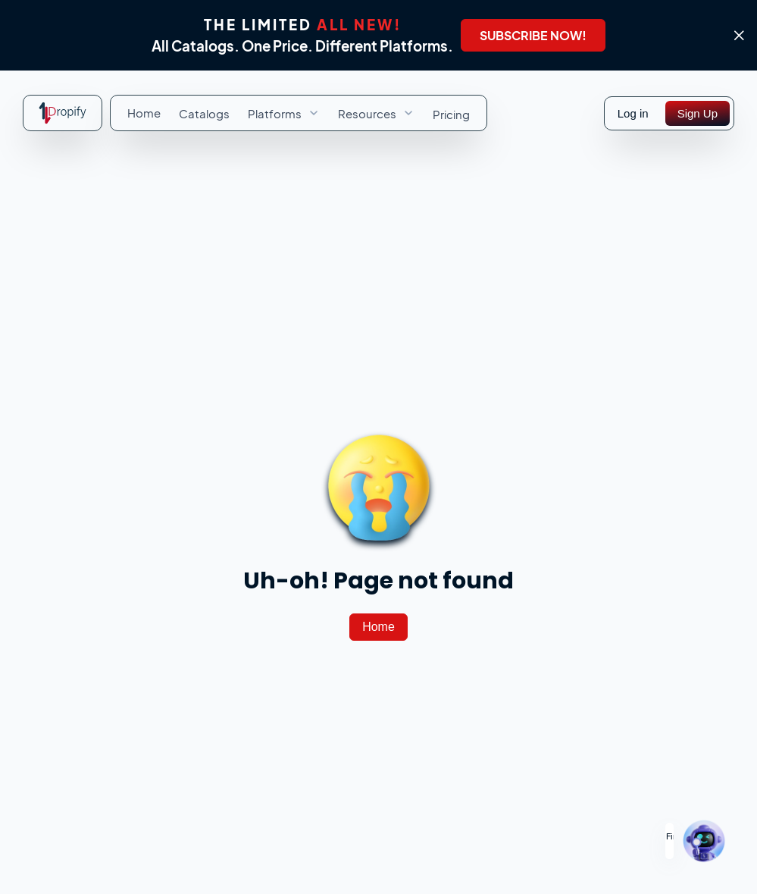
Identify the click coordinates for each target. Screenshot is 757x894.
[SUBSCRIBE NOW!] (533, 35)
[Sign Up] (697, 113)
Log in (633, 113)
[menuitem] (144, 112)
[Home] (378, 627)
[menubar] (298, 113)
